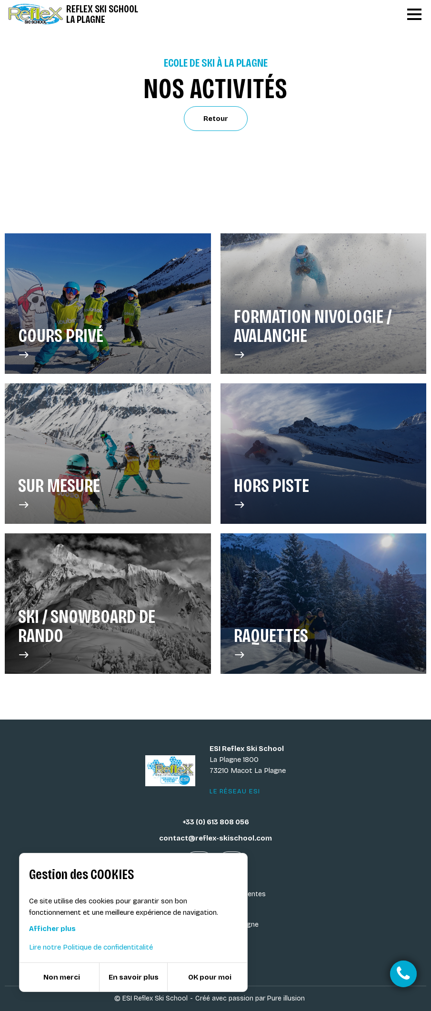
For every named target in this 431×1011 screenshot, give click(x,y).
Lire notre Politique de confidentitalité (91, 947)
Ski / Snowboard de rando (108, 634)
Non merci (61, 977)
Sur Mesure (59, 493)
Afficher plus (52, 928)
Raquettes (271, 643)
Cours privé (60, 343)
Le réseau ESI (235, 791)
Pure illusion (286, 998)
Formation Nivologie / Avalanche (323, 333)
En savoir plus (134, 977)
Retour (215, 118)
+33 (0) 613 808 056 (215, 822)
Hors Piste (271, 493)
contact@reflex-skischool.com (215, 838)
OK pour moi (209, 977)
